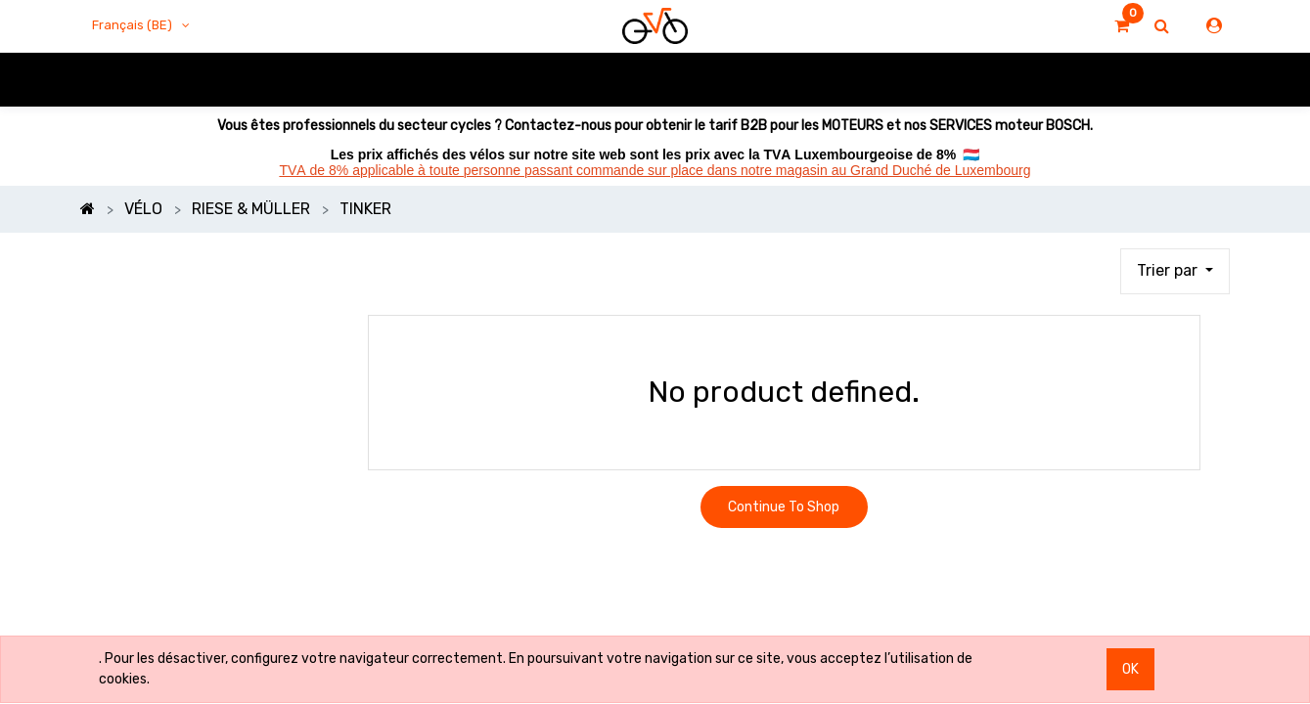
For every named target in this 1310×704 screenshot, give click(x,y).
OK (1130, 669)
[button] (1175, 271)
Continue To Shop (783, 507)
